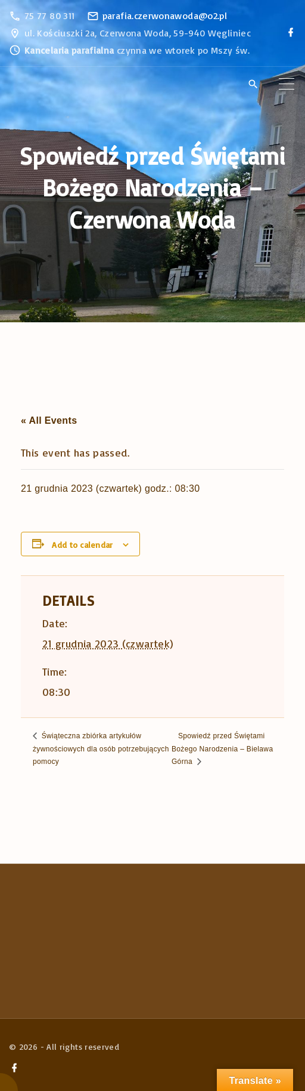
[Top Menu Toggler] (286, 84)
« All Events (49, 420)
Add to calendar (82, 545)
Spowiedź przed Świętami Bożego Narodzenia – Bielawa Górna (222, 749)
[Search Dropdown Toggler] (253, 85)
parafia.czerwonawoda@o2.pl (164, 15)
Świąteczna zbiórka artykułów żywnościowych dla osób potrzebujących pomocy (101, 749)
